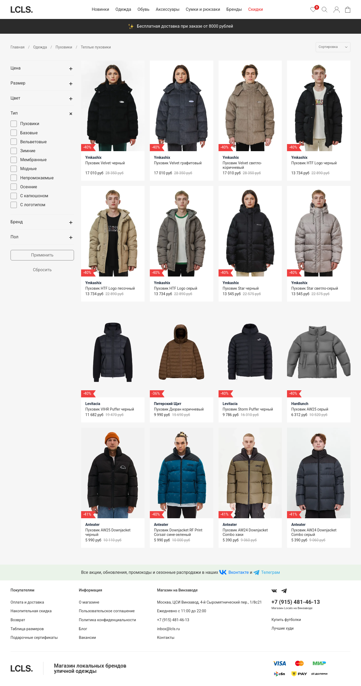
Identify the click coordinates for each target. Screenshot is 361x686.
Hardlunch (299, 404)
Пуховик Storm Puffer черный (248, 409)
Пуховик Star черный (241, 288)
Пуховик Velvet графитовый (178, 163)
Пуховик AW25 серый (309, 409)
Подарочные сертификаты (34, 637)
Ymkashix (93, 157)
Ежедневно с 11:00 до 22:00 (181, 611)
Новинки (100, 9)
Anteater (92, 524)
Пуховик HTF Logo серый (175, 288)
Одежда (123, 9)
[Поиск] (324, 9)
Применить (42, 255)
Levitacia (92, 404)
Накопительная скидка (31, 611)
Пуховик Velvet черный (105, 163)
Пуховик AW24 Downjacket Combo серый (314, 532)
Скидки (255, 9)
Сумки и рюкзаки (203, 9)
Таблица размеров (27, 629)
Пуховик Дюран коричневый (179, 409)
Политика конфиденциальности (107, 620)
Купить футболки (286, 620)
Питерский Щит (167, 404)
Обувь (143, 9)
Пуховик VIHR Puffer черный (109, 409)
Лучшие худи (282, 628)
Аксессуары (167, 9)
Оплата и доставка (27, 602)
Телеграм (270, 572)
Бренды (234, 9)
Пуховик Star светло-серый (314, 288)
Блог (83, 629)
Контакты (165, 637)
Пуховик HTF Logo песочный (110, 288)
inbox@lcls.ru (168, 629)
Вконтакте (238, 572)
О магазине (89, 602)
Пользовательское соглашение (107, 611)
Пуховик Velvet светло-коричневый (242, 165)
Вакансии (87, 637)
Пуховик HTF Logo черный (314, 163)
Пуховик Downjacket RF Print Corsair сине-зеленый (178, 532)
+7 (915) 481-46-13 (173, 620)
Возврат (18, 620)
